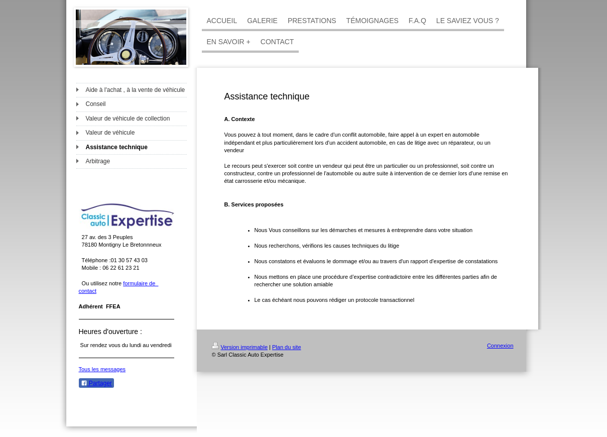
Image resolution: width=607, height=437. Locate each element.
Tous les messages (102, 369)
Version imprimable (240, 347)
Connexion (500, 346)
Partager (96, 383)
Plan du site (286, 347)
